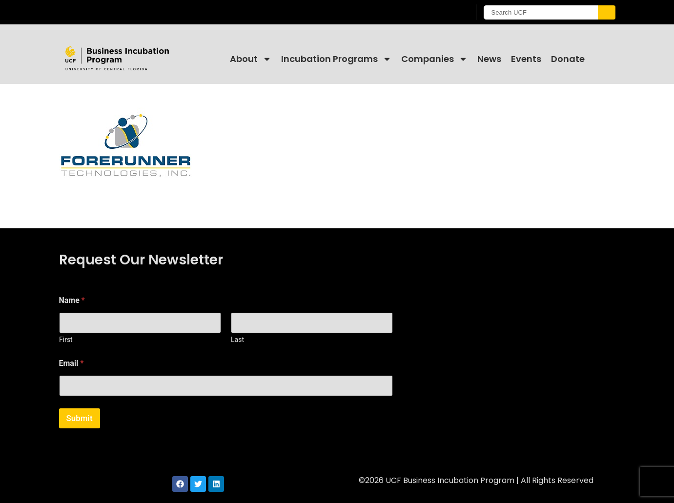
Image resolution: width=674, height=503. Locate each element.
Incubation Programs (336, 59)
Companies (434, 59)
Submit (79, 418)
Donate (568, 59)
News (489, 59)
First (66, 339)
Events (526, 59)
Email (71, 363)
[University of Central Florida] (137, 12)
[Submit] (606, 12)
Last (237, 339)
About (250, 59)
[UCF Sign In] (438, 12)
